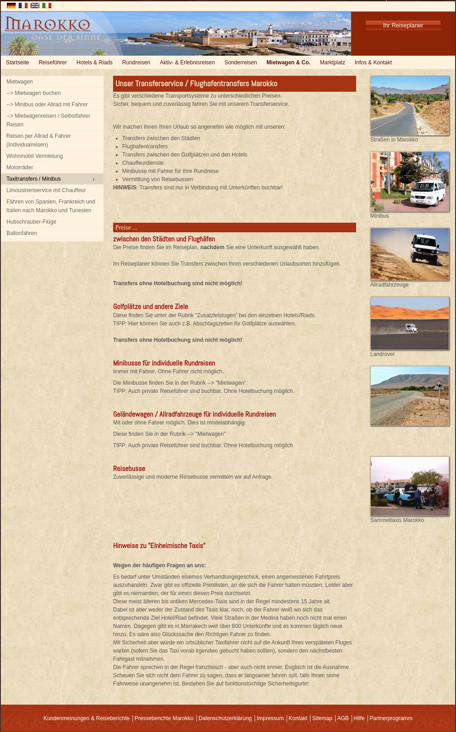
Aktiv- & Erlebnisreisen (187, 62)
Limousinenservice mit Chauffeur (46, 190)
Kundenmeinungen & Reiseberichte (86, 718)
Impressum (270, 718)
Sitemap (322, 718)
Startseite (17, 62)
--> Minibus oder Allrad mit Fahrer (47, 104)
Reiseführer (53, 62)
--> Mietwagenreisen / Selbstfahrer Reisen (48, 120)
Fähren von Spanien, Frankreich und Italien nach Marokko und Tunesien (50, 206)
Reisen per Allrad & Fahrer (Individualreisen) (38, 140)
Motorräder (19, 167)
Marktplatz (332, 62)
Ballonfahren (21, 233)
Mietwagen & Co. (289, 62)
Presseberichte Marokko (164, 718)
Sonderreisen (240, 62)
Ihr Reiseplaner (403, 25)
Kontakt (298, 718)
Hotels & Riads (95, 62)
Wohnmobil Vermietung (34, 156)
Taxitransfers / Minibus (33, 179)
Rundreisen (136, 62)
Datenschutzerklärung (225, 718)
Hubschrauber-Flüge (31, 222)
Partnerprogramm (391, 718)
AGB (342, 718)
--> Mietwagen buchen (33, 93)
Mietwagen (19, 81)
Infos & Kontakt (373, 62)
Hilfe (359, 718)
